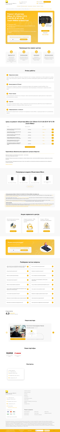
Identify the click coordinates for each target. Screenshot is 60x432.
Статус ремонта (39, 1)
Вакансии (34, 6)
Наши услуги (26, 399)
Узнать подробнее (13, 231)
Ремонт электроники (13, 206)
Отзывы (42, 6)
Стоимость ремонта (27, 390)
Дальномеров (26, 414)
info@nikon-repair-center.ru (12, 401)
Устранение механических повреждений (22, 206)
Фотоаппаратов (26, 411)
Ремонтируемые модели (28, 398)
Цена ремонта (30, 6)
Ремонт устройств (24, 6)
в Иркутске (14, 3)
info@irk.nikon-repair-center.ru (13, 375)
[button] (53, 332)
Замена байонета (32, 204)
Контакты (38, 6)
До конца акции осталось (21, 431)
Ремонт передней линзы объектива (37, 205)
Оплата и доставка (27, 392)
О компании (18, 6)
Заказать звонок (47, 1)
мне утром (23, 3)
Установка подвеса (38, 204)
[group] (9, 354)
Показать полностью (9, 164)
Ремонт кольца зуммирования (19, 205)
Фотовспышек (26, 413)
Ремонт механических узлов (28, 205)
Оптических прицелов (38, 414)
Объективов (36, 411)
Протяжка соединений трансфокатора (46, 204)
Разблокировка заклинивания (10, 205)
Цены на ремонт (45, 30)
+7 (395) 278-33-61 (15, 372)
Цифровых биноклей (48, 413)
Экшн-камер (36, 413)
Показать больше (30, 186)
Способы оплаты (27, 403)
